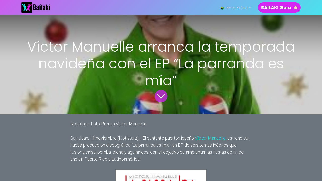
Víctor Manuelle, (210, 138)
